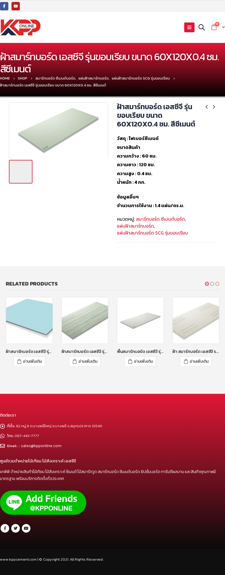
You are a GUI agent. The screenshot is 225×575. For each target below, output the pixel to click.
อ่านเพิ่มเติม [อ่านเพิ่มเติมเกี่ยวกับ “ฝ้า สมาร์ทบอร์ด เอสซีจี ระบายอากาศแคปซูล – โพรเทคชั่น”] (199, 361)
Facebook (5, 527)
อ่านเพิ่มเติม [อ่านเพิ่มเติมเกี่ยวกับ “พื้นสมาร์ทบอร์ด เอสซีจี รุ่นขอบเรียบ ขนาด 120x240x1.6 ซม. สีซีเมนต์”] (143, 361)
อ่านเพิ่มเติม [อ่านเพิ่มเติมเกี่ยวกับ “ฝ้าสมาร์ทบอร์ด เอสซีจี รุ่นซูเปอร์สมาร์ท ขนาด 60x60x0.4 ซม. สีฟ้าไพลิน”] (32, 361)
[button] (206, 283)
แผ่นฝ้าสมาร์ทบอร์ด (135, 225)
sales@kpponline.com (42, 445)
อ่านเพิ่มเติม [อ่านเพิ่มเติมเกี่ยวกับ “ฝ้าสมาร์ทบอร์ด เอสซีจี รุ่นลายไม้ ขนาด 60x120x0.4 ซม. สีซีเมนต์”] (87, 361)
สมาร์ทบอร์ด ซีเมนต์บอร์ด (160, 218)
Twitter (15, 527)
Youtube (26, 527)
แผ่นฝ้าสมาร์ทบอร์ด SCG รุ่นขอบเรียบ (152, 232)
